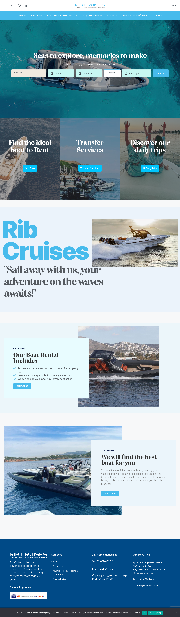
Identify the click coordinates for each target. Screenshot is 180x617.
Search (160, 73)
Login (174, 5)
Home (22, 15)
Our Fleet (36, 15)
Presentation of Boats (135, 15)
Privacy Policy (59, 579)
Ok (144, 613)
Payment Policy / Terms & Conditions (65, 573)
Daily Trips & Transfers (60, 15)
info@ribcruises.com (147, 585)
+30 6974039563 (104, 561)
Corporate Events (92, 15)
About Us (112, 15)
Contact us (159, 15)
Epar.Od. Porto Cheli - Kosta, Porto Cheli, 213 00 (110, 577)
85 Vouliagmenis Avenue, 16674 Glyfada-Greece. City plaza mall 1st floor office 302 (150, 566)
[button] (112, 73)
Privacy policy (155, 613)
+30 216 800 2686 (145, 579)
